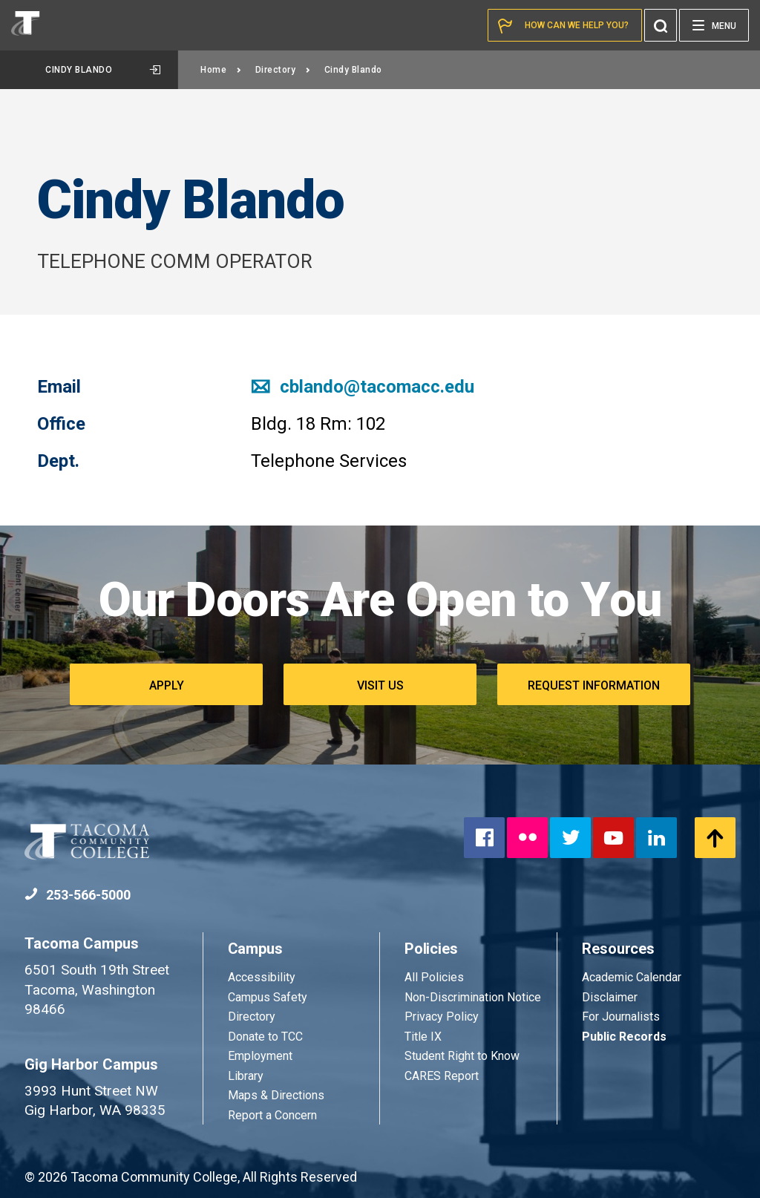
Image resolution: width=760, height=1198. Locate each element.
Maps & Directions (276, 1095)
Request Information (594, 685)
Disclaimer (610, 997)
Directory (283, 70)
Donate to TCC (265, 1037)
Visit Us (380, 685)
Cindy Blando (102, 70)
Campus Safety (267, 997)
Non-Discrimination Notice (472, 997)
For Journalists (621, 1016)
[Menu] (714, 25)
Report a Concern (272, 1115)
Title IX (423, 1037)
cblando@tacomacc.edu (362, 386)
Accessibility (261, 977)
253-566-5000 (77, 895)
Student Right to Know (462, 1056)
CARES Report (441, 1076)
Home (221, 70)
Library (245, 1076)
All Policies (435, 977)
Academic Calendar (631, 977)
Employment (260, 1056)
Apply (166, 685)
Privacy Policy (441, 1016)
